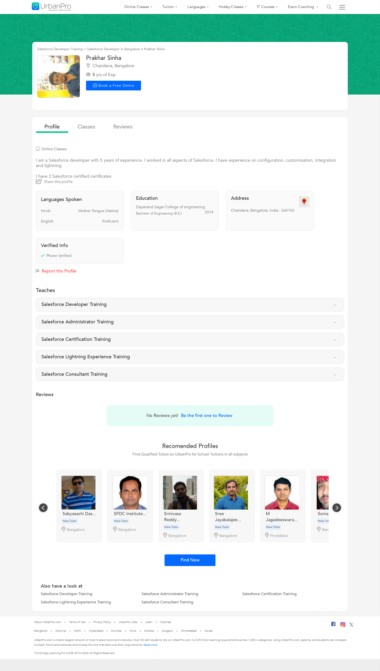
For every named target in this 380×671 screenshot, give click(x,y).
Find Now (190, 560)
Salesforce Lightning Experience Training (76, 602)
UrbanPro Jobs (128, 622)
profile (52, 126)
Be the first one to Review (206, 416)
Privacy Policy (102, 622)
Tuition (168, 6)
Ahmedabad (189, 631)
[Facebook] (333, 626)
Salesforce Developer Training (66, 594)
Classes (86, 126)
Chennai (60, 631)
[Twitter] (351, 626)
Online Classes (136, 6)
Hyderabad (96, 631)
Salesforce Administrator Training (170, 594)
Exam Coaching (301, 6)
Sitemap (165, 622)
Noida (208, 631)
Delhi (77, 631)
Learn (149, 622)
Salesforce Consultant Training (167, 602)
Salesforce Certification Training (269, 594)
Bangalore (40, 631)
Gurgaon (167, 631)
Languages (196, 6)
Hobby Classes (231, 6)
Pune (133, 631)
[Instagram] (342, 626)
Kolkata (149, 631)
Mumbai (116, 631)
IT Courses (265, 6)
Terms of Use (77, 622)
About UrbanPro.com (47, 622)
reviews (123, 126)
